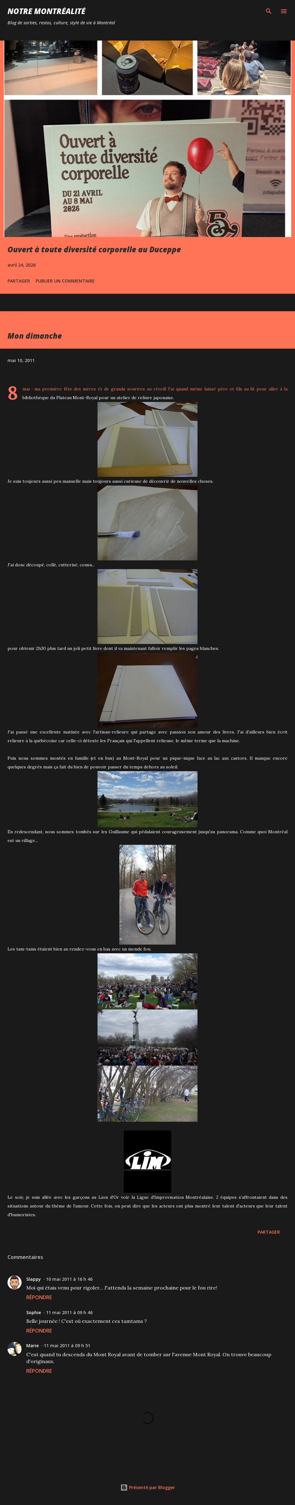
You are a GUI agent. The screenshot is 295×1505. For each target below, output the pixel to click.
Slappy (33, 1279)
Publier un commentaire (65, 281)
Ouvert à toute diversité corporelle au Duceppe (94, 249)
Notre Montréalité (46, 11)
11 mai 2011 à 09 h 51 (67, 1345)
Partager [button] (19, 281)
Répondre (39, 1297)
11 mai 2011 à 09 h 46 (69, 1312)
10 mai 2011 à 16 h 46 (69, 1279)
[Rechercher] (268, 11)
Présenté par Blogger (147, 1487)
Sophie (33, 1312)
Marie (32, 1345)
